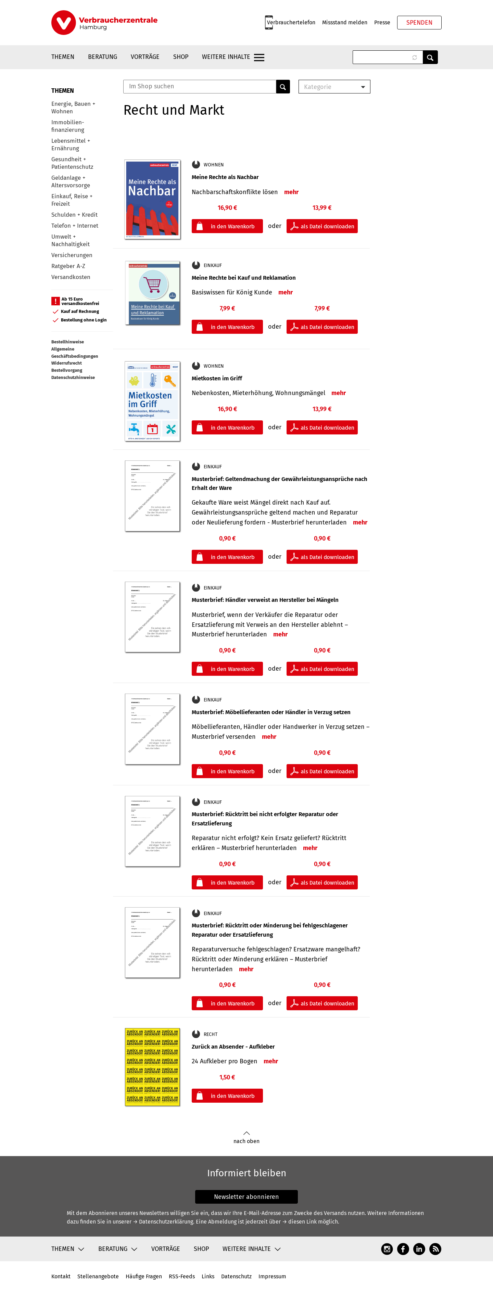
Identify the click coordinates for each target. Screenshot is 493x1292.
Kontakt (61, 1276)
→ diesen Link (299, 1221)
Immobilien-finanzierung (67, 126)
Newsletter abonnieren (246, 1197)
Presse (382, 22)
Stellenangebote (98, 1276)
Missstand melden (344, 22)
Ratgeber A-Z (68, 266)
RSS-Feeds (182, 1276)
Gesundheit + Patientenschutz (72, 163)
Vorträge (145, 57)
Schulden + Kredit (74, 214)
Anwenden (430, 57)
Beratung (102, 57)
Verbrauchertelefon (291, 22)
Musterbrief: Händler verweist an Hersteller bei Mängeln (265, 600)
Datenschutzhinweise (73, 377)
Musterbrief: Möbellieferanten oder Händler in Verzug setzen (271, 712)
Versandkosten (70, 277)
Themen (62, 57)
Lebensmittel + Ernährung (70, 144)
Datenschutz (236, 1276)
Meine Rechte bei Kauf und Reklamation (244, 277)
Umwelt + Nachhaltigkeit (70, 240)
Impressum (272, 1276)
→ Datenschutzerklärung (163, 1221)
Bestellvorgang (66, 370)
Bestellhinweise (67, 341)
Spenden (419, 22)
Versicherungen (71, 255)
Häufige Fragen (144, 1276)
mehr (291, 192)
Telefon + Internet (74, 225)
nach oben (246, 1137)
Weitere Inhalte (226, 57)
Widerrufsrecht (66, 363)
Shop (180, 57)
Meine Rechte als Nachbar (225, 177)
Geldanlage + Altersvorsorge (70, 181)
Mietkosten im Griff (217, 378)
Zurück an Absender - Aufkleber (233, 1046)
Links (208, 1276)
